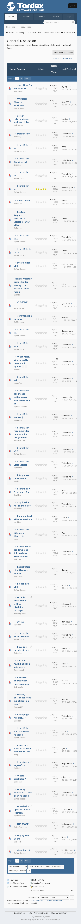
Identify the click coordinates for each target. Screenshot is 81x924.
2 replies (53, 377)
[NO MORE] (23, 824)
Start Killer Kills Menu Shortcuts (21, 533)
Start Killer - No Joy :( (22, 415)
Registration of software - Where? (22, 570)
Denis (18, 841)
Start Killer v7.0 (21, 146)
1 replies (54, 117)
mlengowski (21, 613)
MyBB (34, 919)
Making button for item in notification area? (22, 699)
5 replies (53, 186)
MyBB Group (54, 919)
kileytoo (19, 125)
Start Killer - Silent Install (22, 160)
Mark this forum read (63, 58)
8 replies (53, 808)
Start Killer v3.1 (21, 331)
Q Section (66, 303)
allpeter (19, 508)
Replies (54, 66)
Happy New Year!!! (22, 837)
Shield (18, 522)
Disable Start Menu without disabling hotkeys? (20, 604)
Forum (11, 16)
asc (73, 69)
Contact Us (19, 913)
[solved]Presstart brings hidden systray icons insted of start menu (23, 285)
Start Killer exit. (21, 378)
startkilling (66, 622)
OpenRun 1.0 (24, 850)
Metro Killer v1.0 (22, 264)
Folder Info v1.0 (21, 585)
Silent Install (23, 201)
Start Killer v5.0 (21, 237)
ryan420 (19, 707)
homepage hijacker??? (21, 716)
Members (26, 16)
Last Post (66, 69)
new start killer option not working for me (22, 748)
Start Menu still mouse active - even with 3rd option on (22, 397)
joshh (18, 165)
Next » (27, 78)
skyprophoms (67, 331)
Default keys (24, 134)
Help (69, 16)
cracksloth (20, 815)
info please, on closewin (22, 477)
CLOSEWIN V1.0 (21, 304)
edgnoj (19, 782)
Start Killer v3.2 (21, 344)
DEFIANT (19, 91)
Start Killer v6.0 (21, 174)
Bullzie (19, 203)
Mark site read (68, 32)
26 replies (55, 360)
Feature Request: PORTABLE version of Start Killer (22, 218)
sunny (64, 146)
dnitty (18, 136)
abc (17, 481)
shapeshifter (67, 763)
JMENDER (20, 308)
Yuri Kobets (66, 133)
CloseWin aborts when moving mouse (22, 681)
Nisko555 (20, 108)
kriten (18, 559)
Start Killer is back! (22, 250)
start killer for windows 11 (23, 86)
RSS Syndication (59, 913)
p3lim (18, 495)
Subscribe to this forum (63, 52)
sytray (20, 622)
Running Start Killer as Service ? (23, 517)
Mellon (19, 467)
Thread (12, 69)
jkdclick (65, 585)
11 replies (53, 602)
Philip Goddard (68, 264)
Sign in (72, 5)
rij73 (17, 754)
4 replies (53, 199)
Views (54, 72)
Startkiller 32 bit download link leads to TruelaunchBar (22, 552)
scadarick (20, 670)
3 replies (54, 263)
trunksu (19, 653)
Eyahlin (19, 228)
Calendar (41, 16)
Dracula (19, 687)
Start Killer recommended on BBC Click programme (22, 433)
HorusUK (65, 699)
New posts (10, 27)
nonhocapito (21, 406)
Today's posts (25, 27)
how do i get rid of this (21, 648)
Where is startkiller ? (20, 777)
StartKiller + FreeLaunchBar (22, 490)
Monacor (20, 322)
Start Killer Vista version (21, 463)
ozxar (18, 624)
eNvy (47, 916)
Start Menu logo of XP (22, 763)
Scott (18, 369)
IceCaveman (21, 827)
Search (56, 16)
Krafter (19, 383)
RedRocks (20, 420)
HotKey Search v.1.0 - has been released (23, 793)
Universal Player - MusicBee (20, 102)
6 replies (53, 502)
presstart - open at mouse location (22, 809)
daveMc (19, 576)
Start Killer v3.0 (21, 449)
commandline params (23, 317)
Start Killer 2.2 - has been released (21, 731)
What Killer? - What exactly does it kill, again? (23, 362)
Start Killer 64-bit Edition (21, 635)
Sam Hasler (20, 440)
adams (64, 218)
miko (18, 295)
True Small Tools (34, 32)
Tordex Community (16, 32)
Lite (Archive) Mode (38, 913)
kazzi (64, 731)
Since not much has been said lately (22, 664)
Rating (41, 69)
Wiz (17, 539)
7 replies (54, 217)
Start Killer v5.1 (21, 187)
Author (21, 69)
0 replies (53, 85)
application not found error (22, 504)
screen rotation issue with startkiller (22, 119)
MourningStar (67, 187)
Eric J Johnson (67, 850)
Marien (19, 768)
